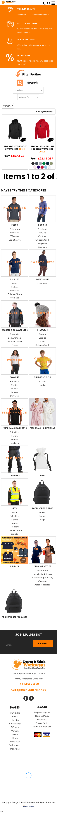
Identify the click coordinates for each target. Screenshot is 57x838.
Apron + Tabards (42, 584)
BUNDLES (15, 713)
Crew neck (42, 283)
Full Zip (42, 232)
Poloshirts (14, 381)
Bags (42, 519)
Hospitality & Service (42, 574)
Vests (14, 512)
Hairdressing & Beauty (42, 577)
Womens (14, 236)
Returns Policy (42, 715)
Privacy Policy (42, 723)
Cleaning (42, 581)
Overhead (42, 229)
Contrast (42, 236)
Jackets (14, 392)
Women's (42, 247)
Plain (14, 283)
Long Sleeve (15, 239)
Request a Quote (42, 712)
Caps (42, 341)
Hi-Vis (15, 738)
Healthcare (42, 570)
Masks (42, 512)
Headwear (14, 443)
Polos (15, 716)
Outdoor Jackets (14, 341)
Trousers (14, 526)
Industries (15, 748)
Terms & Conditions (42, 726)
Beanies (42, 337)
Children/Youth (42, 239)
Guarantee (42, 719)
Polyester (14, 232)
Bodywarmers (14, 337)
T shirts (14, 385)
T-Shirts (15, 727)
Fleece (15, 345)
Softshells (14, 334)
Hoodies (15, 388)
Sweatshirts (15, 723)
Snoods (42, 334)
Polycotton (14, 229)
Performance (15, 745)
